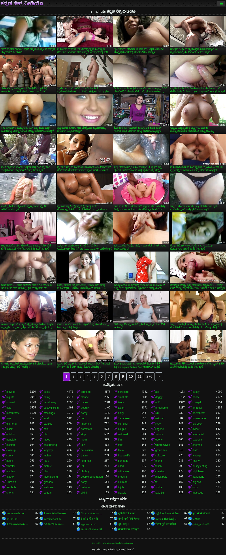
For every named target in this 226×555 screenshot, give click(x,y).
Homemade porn (16, 513)
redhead (123, 434)
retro (46, 460)
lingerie (159, 429)
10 (131, 376)
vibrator (10, 466)
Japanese (124, 418)
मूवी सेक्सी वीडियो (201, 513)
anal (46, 418)
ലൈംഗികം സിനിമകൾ (55, 524)
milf (157, 402)
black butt (161, 476)
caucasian (87, 450)
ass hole (11, 487)
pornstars (86, 429)
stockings (49, 413)
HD (83, 444)
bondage (123, 460)
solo (46, 429)
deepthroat (198, 413)
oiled (121, 466)
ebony (159, 439)
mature (48, 466)
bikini (84, 492)
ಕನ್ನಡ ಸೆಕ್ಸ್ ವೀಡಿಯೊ (21, 3)
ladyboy (48, 450)
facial (121, 450)
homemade (199, 418)
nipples (10, 471)
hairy (121, 413)
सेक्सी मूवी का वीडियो (165, 524)
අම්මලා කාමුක (200, 524)
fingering (86, 423)
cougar (48, 492)
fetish (158, 466)
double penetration (92, 476)
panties (48, 423)
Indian (47, 455)
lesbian (10, 444)
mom (84, 439)
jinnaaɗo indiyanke (55, 513)
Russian (11, 482)
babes (84, 402)
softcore (160, 455)
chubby (85, 471)
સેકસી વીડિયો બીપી (91, 529)
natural (159, 418)
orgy (195, 487)
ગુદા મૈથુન (123, 524)
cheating (160, 471)
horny (84, 413)
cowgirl (196, 402)
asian (121, 407)
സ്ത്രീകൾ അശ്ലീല (166, 513)
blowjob (10, 391)
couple (122, 429)
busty (47, 391)
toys (8, 418)
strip (83, 434)
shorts (10, 492)
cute (8, 407)
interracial (198, 434)
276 (149, 376)
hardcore (123, 391)
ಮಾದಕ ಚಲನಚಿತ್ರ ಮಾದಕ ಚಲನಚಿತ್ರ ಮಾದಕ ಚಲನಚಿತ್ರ (167, 518)
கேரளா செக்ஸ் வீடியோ (92, 513)
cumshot (123, 423)
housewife (124, 455)
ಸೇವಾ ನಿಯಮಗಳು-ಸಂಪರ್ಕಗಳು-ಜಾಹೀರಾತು (113, 543)
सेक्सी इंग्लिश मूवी (89, 518)
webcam (49, 487)
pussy (195, 391)
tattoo (47, 439)
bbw (46, 471)
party (84, 482)
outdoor (10, 434)
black (9, 429)
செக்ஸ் (196, 518)
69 (82, 466)
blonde (85, 397)
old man (123, 482)
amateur (197, 407)
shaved (10, 402)
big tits (10, 397)
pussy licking (51, 407)
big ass (196, 482)
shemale (197, 444)
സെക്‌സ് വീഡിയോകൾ (18, 524)
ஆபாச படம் (88, 524)
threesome (161, 407)
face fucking (51, 476)
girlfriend (11, 423)
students (197, 439)
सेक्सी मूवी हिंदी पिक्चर (129, 518)
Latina (84, 455)
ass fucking (50, 444)
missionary (50, 402)
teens (121, 402)
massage (197, 492)
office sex (123, 471)
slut (157, 413)
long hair (86, 460)
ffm (120, 439)
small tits (123, 397)
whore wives (162, 444)
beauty (85, 407)
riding (47, 397)
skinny (159, 434)
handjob (11, 439)
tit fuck (10, 476)
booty (195, 397)
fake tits (159, 492)
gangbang (198, 476)
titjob (121, 487)
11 (140, 376)
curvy (9, 455)
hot (83, 418)
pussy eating (199, 466)
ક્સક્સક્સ (12, 518)
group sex (161, 450)
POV (158, 423)
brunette (85, 391)
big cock (197, 423)
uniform (85, 487)
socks (158, 487)
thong (158, 460)
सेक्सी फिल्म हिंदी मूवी (128, 529)
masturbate (13, 413)
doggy (159, 397)
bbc (46, 434)
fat (156, 482)
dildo (195, 450)
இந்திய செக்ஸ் (52, 518)
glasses (48, 482)
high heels (198, 471)
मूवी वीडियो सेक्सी (126, 513)
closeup (10, 450)
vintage (196, 455)
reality (196, 460)
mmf (120, 444)
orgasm (122, 476)
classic (122, 492)
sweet (195, 429)
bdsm (9, 460)
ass (157, 391)
